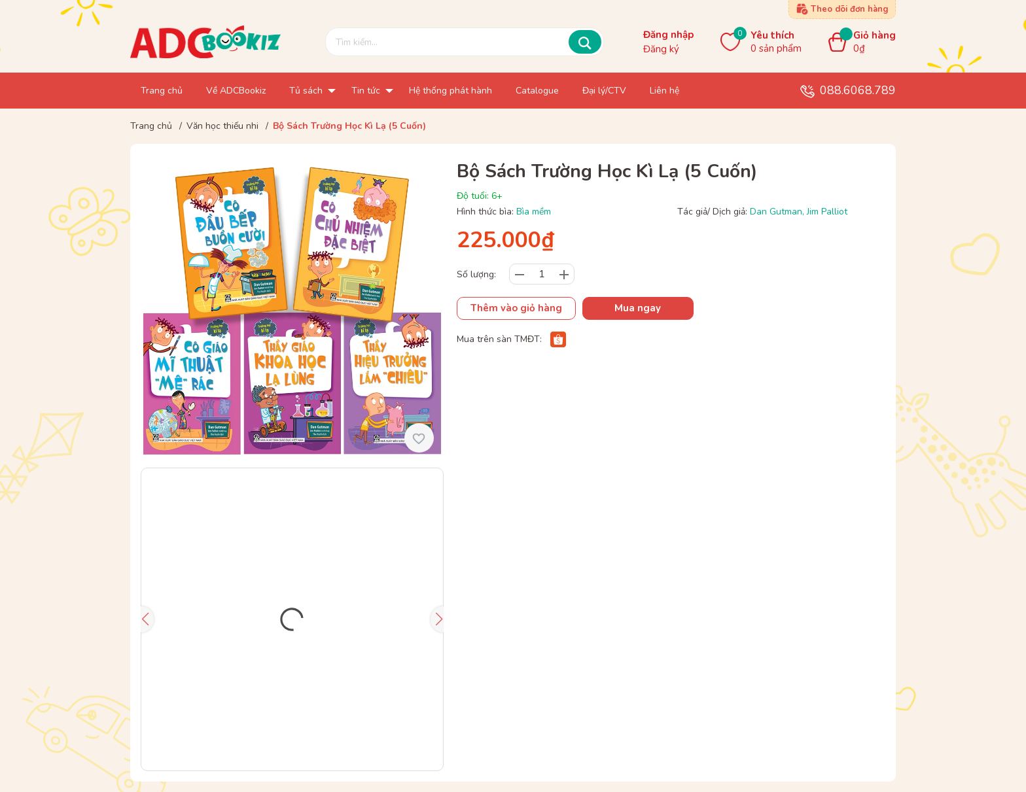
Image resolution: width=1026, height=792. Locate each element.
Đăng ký (661, 49)
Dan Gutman (776, 211)
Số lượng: (476, 274)
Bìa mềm (533, 211)
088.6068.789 (858, 90)
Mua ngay (637, 308)
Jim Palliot (827, 211)
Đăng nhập (668, 34)
